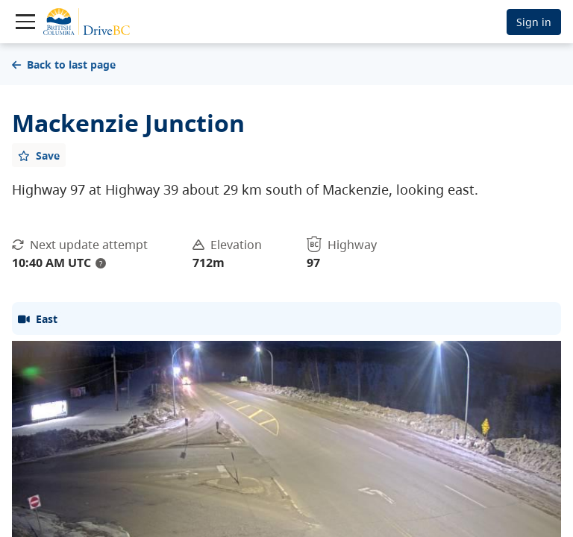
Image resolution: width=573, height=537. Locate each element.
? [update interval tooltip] (100, 263)
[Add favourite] (39, 155)
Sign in (533, 22)
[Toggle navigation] (25, 22)
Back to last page (64, 64)
